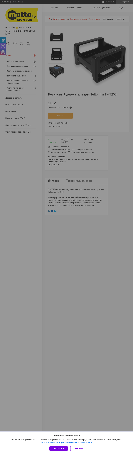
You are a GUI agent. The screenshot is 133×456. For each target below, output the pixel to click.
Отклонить (78, 448)
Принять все (58, 448)
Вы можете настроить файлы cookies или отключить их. (65, 442)
